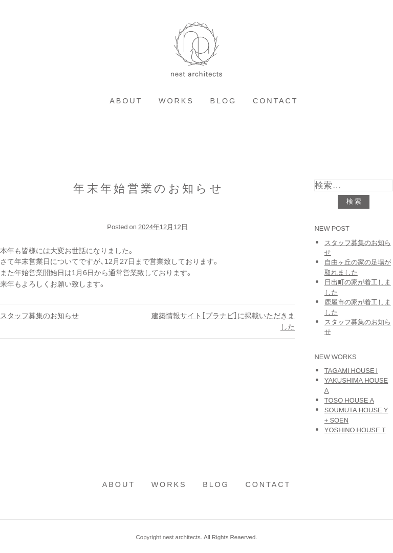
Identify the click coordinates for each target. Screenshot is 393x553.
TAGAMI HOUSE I (351, 370)
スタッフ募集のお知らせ (39, 315)
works (176, 100)
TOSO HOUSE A (349, 400)
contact (275, 100)
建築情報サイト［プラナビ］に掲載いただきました (223, 320)
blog (223, 100)
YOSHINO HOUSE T (355, 429)
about (126, 100)
